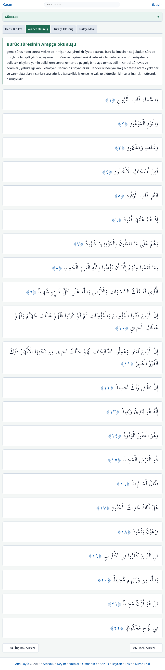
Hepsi (13, 29)
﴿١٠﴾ (122, 327)
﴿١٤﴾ (115, 435)
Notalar (74, 664)
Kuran (7, 4)
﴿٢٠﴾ (105, 579)
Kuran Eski (142, 664)
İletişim (157, 5)
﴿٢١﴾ (115, 603)
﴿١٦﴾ (124, 483)
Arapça (38, 29)
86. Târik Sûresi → (146, 648)
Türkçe (63, 29)
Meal (87, 29)
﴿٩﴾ (32, 291)
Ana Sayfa (22, 664)
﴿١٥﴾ (115, 459)
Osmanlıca (89, 664)
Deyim (61, 664)
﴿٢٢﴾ (117, 627)
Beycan (117, 664)
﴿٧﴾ (79, 243)
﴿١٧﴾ (104, 507)
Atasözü (48, 664)
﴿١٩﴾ (96, 555)
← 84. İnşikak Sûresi (20, 648)
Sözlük (104, 664)
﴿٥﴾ (120, 195)
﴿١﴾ (111, 99)
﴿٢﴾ (124, 123)
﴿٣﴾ (121, 147)
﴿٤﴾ (108, 171)
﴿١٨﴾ (125, 531)
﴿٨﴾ (58, 267)
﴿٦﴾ (118, 219)
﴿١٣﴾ (113, 411)
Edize (128, 664)
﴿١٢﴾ (108, 387)
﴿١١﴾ (128, 363)
